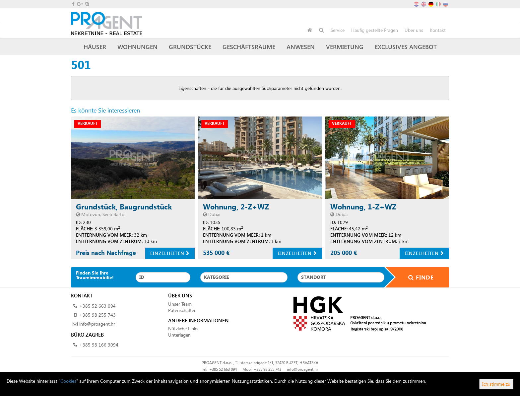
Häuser (95, 46)
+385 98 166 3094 (98, 345)
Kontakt (438, 30)
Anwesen (301, 46)
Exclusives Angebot (406, 46)
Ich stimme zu (496, 384)
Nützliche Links (183, 328)
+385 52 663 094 (97, 306)
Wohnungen (137, 46)
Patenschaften (182, 310)
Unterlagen (179, 335)
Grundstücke (190, 46)
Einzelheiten (170, 253)
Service (338, 30)
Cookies (68, 381)
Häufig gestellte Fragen (374, 30)
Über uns (414, 30)
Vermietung (344, 46)
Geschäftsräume (249, 46)
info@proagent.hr (97, 324)
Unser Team (180, 304)
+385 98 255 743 (97, 315)
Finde (417, 277)
